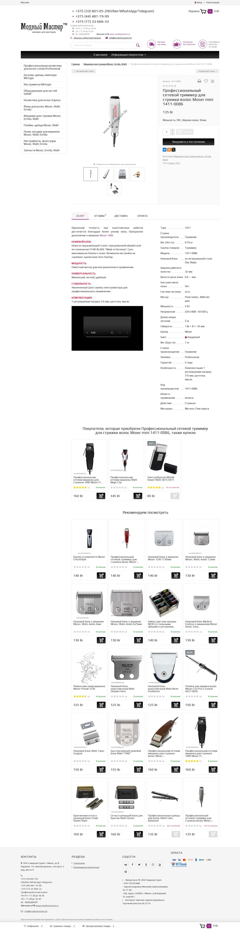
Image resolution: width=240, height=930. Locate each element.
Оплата (142, 215)
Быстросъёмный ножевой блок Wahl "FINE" (126, 752)
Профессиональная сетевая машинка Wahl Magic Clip (123, 480)
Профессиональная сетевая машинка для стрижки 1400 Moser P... (87, 480)
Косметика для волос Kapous (42, 100)
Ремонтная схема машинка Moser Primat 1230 (89, 687)
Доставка (121, 215)
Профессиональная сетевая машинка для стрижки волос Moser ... (164, 753)
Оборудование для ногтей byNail (40, 92)
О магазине (100, 54)
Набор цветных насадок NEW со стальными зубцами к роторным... (162, 624)
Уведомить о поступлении (188, 141)
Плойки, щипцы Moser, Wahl (41, 125)
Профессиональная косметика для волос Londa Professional (43, 67)
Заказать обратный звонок (87, 38)
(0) (118, 488)
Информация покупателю (127, 54)
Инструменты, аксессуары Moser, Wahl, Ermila (40, 142)
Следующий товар (207, 71)
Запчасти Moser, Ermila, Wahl (41, 150)
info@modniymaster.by (120, 38)
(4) (81, 696)
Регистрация (212, 2)
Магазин (25, 2)
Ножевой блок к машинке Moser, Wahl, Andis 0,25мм (126, 623)
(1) (81, 488)
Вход (198, 2)
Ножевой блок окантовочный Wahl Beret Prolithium (163, 689)
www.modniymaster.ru (120, 34)
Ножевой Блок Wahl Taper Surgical (88, 752)
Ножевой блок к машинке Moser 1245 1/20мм (163, 558)
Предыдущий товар (84, 71)
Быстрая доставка (161, 43)
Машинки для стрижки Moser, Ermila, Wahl (42, 117)
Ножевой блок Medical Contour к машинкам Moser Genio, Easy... (201, 624)
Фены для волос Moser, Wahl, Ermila (42, 108)
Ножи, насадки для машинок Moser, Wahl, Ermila (42, 133)
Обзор (80, 215)
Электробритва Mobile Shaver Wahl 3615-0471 (160, 478)
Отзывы (100, 215)
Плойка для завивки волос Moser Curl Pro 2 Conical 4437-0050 (201, 689)
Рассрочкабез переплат (189, 43)
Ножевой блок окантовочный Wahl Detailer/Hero (122, 689)
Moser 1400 (106, 235)
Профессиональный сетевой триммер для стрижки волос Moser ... (124, 559)
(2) (155, 488)
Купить (187, 131)
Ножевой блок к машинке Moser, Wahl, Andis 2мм (88, 623)
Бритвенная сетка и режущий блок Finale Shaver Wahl (85, 818)
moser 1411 (174, 163)
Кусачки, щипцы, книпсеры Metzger (40, 76)
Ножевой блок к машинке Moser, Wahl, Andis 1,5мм (200, 558)
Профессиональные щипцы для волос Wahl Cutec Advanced (164, 818)
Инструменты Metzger (37, 84)
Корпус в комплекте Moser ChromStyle (89, 558)
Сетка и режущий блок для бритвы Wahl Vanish (127, 817)
